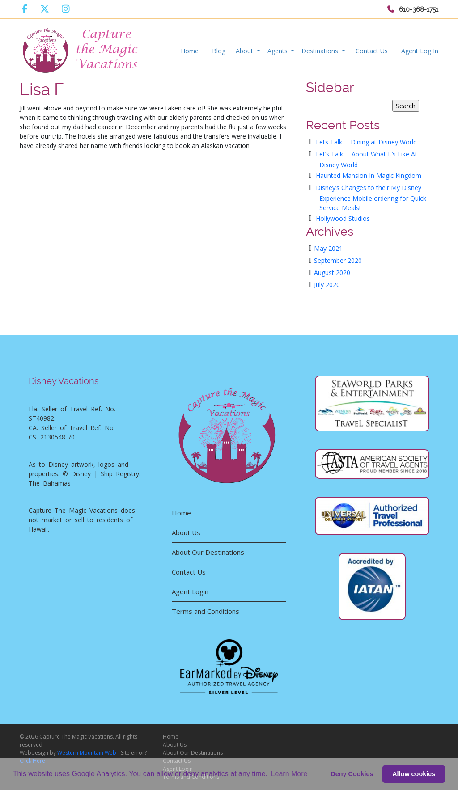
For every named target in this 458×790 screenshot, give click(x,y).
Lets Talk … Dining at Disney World (366, 142)
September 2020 (338, 260)
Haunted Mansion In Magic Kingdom (368, 175)
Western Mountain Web (86, 752)
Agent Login (190, 591)
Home (190, 50)
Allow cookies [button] (413, 773)
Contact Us (372, 50)
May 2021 (328, 248)
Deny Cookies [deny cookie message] (352, 773)
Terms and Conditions (205, 611)
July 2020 (327, 284)
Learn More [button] (289, 773)
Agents (278, 50)
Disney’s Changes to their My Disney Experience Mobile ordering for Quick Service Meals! (371, 197)
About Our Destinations (208, 552)
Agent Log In (419, 50)
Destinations (320, 50)
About (245, 50)
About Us (186, 532)
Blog (218, 50)
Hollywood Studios (343, 218)
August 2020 (332, 272)
